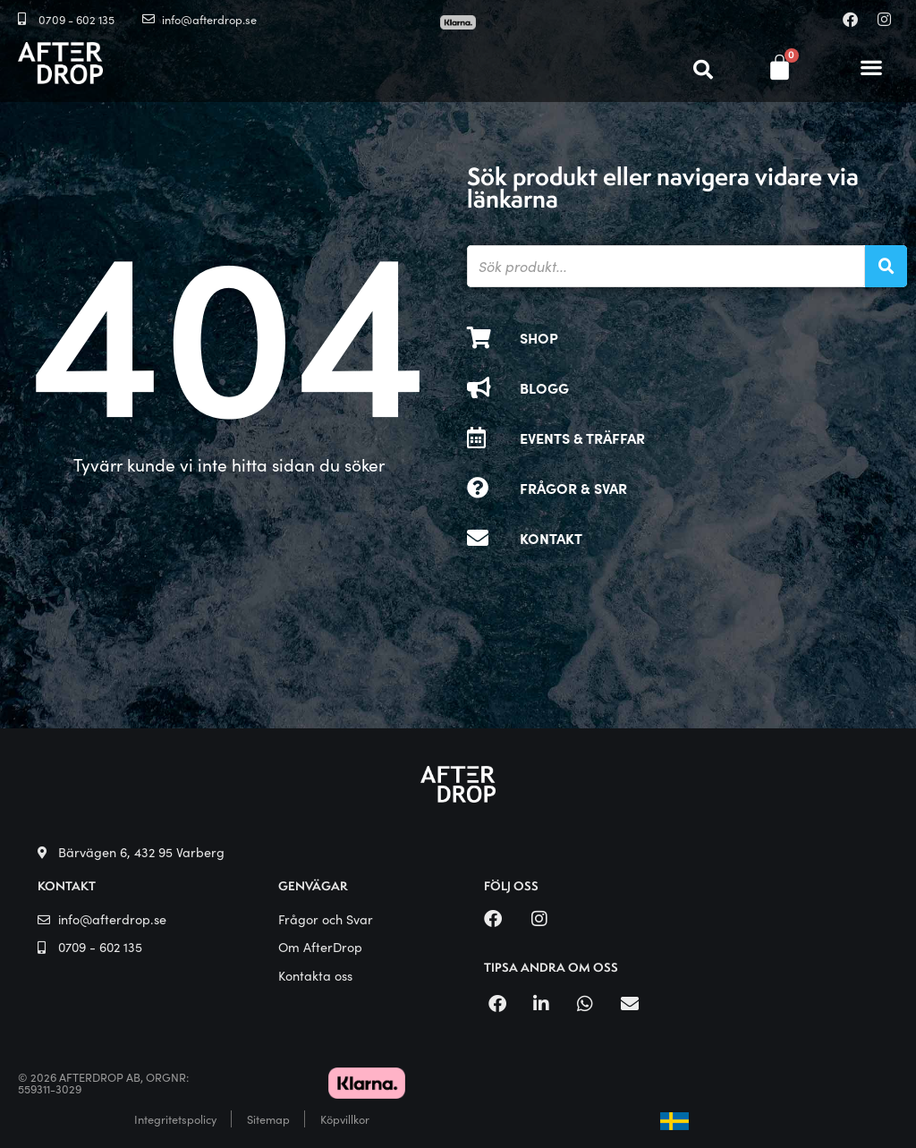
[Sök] (886, 266)
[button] (871, 67)
